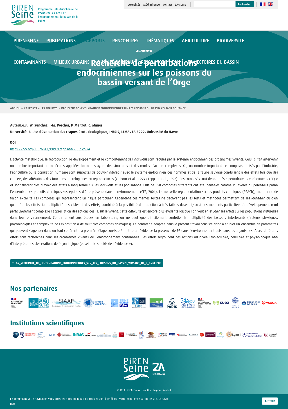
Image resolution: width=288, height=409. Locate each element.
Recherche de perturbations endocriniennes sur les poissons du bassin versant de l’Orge (123, 108)
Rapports (30, 108)
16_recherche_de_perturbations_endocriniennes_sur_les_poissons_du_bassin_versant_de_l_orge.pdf (88, 263)
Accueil (15, 108)
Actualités (134, 4)
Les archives (49, 108)
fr (263, 4)
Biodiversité (201, 41)
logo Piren (136, 369)
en (270, 4)
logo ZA (159, 369)
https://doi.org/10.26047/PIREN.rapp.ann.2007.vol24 (50, 149)
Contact (167, 4)
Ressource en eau (105, 63)
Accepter (270, 401)
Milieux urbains (29, 63)
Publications (54, 41)
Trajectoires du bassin (150, 63)
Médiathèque (151, 4)
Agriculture (171, 41)
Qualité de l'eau (66, 63)
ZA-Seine (180, 4)
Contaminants (233, 41)
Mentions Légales (151, 390)
